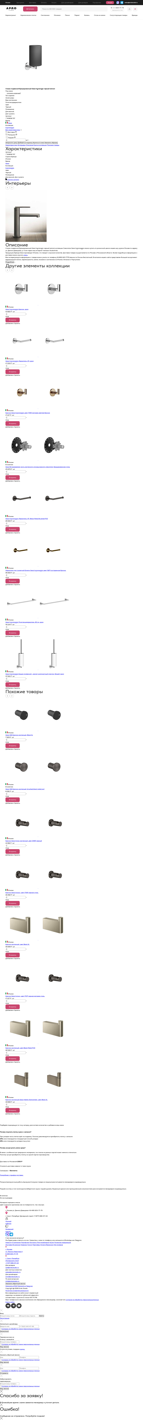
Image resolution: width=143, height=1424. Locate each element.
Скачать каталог (12, 180)
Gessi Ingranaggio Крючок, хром (16, 309)
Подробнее (10, 262)
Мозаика (57, 15)
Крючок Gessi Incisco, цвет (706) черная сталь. (21, 893)
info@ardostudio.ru (12, 1281)
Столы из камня (99, 15)
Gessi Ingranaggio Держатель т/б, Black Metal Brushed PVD (26, 519)
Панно (67, 15)
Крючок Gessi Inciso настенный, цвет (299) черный (23, 841)
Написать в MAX (11, 1286)
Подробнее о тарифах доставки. (11, 1175)
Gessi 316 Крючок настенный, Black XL (19, 735)
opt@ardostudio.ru (12, 1268)
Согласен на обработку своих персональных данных (21, 1329)
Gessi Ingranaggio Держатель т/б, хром (19, 361)
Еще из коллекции (40, 145)
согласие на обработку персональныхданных (82, 1300)
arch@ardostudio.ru (12, 1277)
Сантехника (45, 15)
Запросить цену (11, 143)
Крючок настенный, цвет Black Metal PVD (20, 1048)
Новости (8, 1242)
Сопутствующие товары (118, 15)
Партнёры (36, 1245)
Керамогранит (10, 15)
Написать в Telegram (25, 1286)
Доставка (32, 3)
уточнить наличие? (14, 93)
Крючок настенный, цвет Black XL (17, 944)
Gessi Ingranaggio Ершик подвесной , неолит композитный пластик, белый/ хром (34, 674)
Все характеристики (13, 130)
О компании (16, 1242)
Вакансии (49, 1245)
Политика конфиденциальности (17, 1291)
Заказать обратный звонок (15, 1284)
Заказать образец (51, 143)
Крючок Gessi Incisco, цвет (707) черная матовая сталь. (25, 996)
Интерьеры (22, 145)
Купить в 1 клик (38, 143)
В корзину (12, 320)
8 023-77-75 (117, 8)
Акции (110, 3)
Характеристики (11, 145)
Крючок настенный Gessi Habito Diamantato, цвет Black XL (26, 1100)
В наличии (16, 1245)
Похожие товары (53, 145)
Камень (86, 15)
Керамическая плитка (28, 15)
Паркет (77, 15)
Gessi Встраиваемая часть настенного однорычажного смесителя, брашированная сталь (37, 467)
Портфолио (97, 3)
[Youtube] (19, 1308)
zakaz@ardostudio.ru (131, 2)
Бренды (135, 15)
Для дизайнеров (67, 3)
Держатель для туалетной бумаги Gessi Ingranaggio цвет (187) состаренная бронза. (35, 570)
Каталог (30, 9)
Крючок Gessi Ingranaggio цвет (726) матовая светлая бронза (27, 413)
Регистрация (4, 1318)
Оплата (44, 3)
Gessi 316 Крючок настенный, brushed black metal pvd (24, 789)
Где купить (20, 3)
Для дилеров (83, 3)
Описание (29, 145)
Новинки (24, 1245)
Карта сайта (9, 1302)
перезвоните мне (117, 10)
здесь (26, 255)
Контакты (33, 1242)
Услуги (54, 3)
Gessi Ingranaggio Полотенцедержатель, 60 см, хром (24, 622)
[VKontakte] (8, 1308)
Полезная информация (62, 1242)
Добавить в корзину (25, 143)
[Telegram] (13, 1308)
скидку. (22, 1349)
